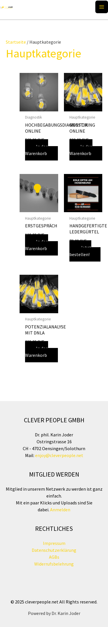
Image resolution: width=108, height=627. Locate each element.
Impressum (54, 543)
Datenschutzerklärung (54, 550)
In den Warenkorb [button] (36, 150)
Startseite (16, 42)
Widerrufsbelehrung (54, 564)
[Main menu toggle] (101, 7)
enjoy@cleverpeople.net (59, 455)
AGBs (54, 557)
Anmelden (59, 509)
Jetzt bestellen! (80, 251)
